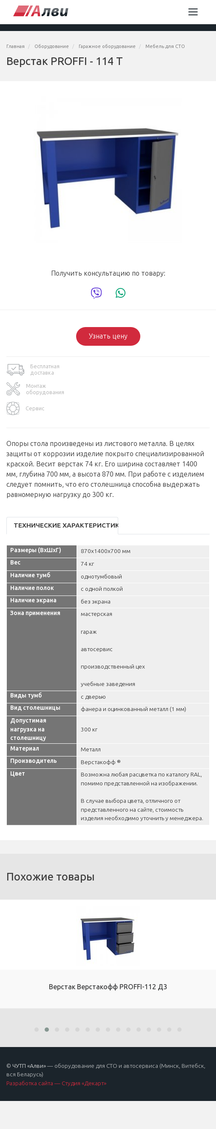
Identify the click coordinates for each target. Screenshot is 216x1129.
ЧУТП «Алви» (29, 1066)
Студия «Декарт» (84, 1083)
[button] (36, 1029)
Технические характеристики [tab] (66, 525)
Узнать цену (108, 336)
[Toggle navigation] (193, 12)
